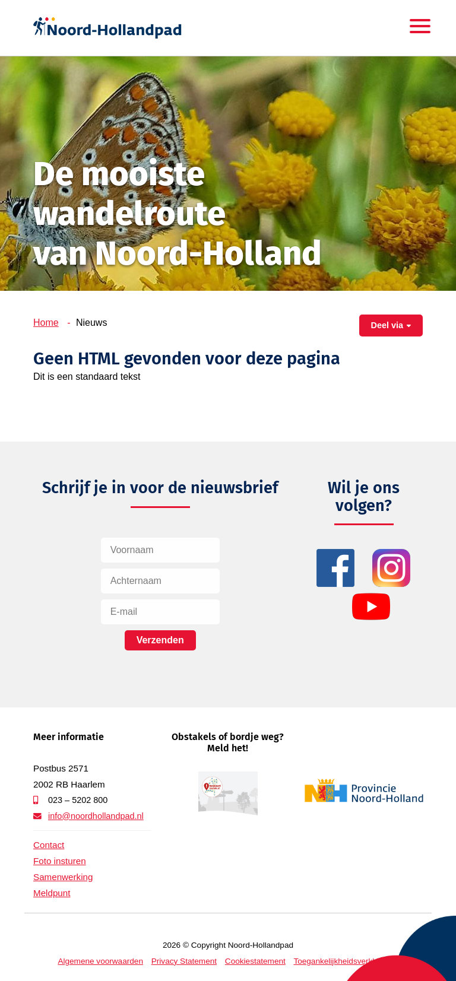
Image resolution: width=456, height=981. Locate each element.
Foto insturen (59, 861)
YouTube (371, 607)
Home (46, 323)
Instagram (391, 568)
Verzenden (160, 640)
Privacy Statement (184, 961)
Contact (48, 845)
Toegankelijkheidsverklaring (342, 961)
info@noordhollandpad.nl (96, 816)
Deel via (387, 325)
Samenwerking (63, 877)
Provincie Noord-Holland (364, 790)
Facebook (335, 568)
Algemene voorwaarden (100, 961)
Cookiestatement (255, 961)
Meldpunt (51, 893)
